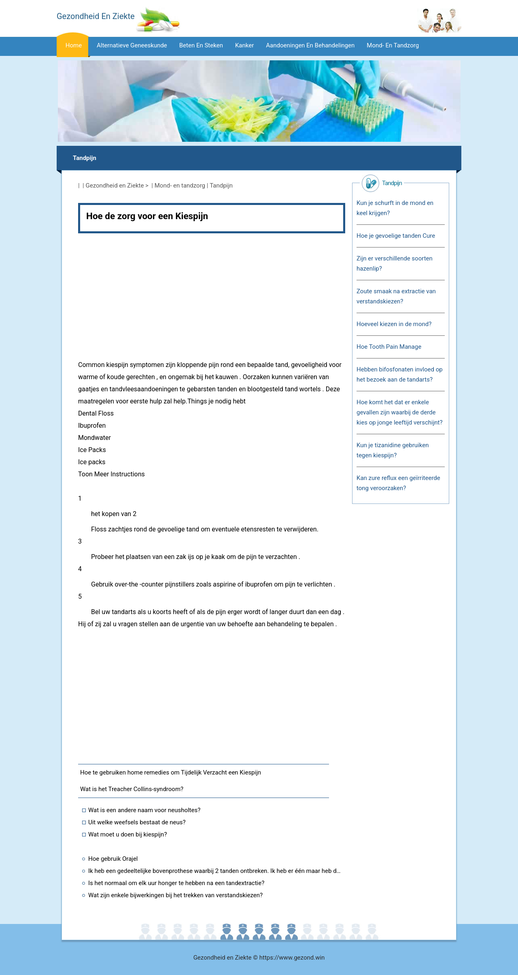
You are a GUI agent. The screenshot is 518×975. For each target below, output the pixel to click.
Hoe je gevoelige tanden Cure (396, 235)
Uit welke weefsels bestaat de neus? (137, 822)
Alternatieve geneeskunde (132, 45)
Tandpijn (84, 158)
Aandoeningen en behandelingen (310, 45)
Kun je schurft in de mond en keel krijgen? (395, 208)
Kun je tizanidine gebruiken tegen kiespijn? (393, 450)
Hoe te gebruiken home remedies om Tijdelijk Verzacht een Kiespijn (170, 772)
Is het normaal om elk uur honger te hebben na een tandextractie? (176, 883)
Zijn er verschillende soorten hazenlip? (395, 263)
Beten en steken (201, 45)
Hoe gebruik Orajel (113, 858)
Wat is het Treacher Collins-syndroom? (131, 789)
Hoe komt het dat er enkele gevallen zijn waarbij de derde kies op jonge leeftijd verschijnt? (400, 412)
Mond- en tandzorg (393, 45)
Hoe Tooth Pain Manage (389, 346)
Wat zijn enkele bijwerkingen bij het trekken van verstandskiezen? (175, 895)
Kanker (244, 45)
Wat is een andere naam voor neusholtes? (144, 810)
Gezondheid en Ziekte (115, 185)
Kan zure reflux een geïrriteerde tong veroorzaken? (398, 483)
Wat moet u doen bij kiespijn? (127, 834)
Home (74, 45)
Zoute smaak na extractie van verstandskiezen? (396, 296)
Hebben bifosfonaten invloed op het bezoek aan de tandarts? (400, 374)
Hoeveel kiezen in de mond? (394, 324)
